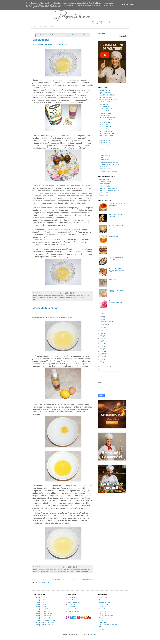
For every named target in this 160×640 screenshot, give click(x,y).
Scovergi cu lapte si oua (116, 225)
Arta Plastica (103, 597)
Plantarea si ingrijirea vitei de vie (109, 190)
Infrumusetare (47, 295)
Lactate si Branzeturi (105, 108)
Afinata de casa (104, 179)
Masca (68, 295)
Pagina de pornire (57, 579)
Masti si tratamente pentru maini (108, 162)
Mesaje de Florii (41, 602)
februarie (104, 324)
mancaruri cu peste (105, 142)
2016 (101, 354)
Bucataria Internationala (106, 97)
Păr (64, 297)
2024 (101, 333)
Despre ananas (103, 611)
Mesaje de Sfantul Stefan (43, 615)
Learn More (124, 5)
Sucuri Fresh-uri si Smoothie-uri (108, 133)
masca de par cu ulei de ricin (61, 569)
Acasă (34, 27)
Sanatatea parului (75, 297)
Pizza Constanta (72, 606)
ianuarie (104, 327)
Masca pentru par (38, 297)
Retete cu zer (103, 166)
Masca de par (40, 39)
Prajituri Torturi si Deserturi (107, 117)
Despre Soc (102, 606)
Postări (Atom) (45, 582)
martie (103, 319)
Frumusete (40, 295)
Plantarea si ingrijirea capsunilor (108, 188)
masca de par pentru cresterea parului (56, 571)
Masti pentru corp (104, 155)
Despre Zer (102, 609)
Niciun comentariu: (56, 567)
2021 (101, 341)
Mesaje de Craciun (41, 600)
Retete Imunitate (104, 124)
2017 (101, 351)
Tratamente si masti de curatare (108, 171)
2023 (101, 336)
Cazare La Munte (73, 600)
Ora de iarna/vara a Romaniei (108, 625)
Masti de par (50, 297)
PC (100, 627)
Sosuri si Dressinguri (105, 131)
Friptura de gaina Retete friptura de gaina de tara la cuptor (116, 270)
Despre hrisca (103, 613)
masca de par (74, 295)
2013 (101, 362)
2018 (101, 349)
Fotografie (102, 618)
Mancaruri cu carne (105, 113)
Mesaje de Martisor (41, 604)
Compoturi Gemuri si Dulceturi (108, 99)
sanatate (68, 297)
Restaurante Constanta (74, 611)
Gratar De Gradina (104, 186)
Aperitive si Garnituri (105, 93)
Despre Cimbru (103, 604)
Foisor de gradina (104, 184)
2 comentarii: (54, 293)
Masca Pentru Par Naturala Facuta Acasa (49, 45)
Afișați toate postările (79, 35)
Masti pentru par (58, 297)
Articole (101, 600)
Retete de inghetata (105, 126)
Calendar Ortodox (104, 602)
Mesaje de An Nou (41, 597)
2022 (101, 338)
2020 (101, 343)
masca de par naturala (84, 295)
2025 (101, 330)
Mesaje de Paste (41, 606)
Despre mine (43, 27)
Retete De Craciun (104, 122)
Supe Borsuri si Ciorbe (106, 136)
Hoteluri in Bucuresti (74, 602)
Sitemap (52, 27)
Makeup (63, 295)
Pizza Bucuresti (72, 604)
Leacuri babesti (103, 622)
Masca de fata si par (45, 308)
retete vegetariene (104, 145)
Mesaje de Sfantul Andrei (43, 609)
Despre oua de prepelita (106, 615)
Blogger (94, 634)
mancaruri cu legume (105, 138)
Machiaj (101, 153)
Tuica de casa (103, 195)
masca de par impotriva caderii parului (80, 569)
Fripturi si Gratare (104, 106)
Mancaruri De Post (104, 111)
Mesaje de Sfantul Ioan (43, 611)
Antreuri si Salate (104, 90)
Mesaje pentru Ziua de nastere (45, 622)
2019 (101, 346)
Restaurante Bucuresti (74, 609)
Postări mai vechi (87, 579)
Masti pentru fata (104, 157)
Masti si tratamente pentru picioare (109, 164)
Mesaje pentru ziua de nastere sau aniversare (115, 301)
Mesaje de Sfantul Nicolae (44, 613)
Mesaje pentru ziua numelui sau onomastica (117, 215)
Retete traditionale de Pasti (107, 129)
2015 (101, 356)
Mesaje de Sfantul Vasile (43, 618)
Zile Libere (102, 629)
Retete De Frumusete (82, 571)
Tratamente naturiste (105, 169)
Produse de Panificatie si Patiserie (109, 120)
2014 (101, 359)
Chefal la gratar (113, 247)
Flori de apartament (105, 181)
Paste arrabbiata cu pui (108, 321)
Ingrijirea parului (56, 295)
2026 (101, 317)
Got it (132, 5)
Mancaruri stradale (104, 115)
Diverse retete (103, 104)
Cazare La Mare (72, 597)
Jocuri (101, 620)
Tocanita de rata (113, 236)
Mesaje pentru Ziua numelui (44, 625)
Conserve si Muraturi (105, 102)
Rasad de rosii (103, 193)
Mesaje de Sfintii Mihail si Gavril (45, 620)
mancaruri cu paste (105, 140)
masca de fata (41, 569)
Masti (44, 297)
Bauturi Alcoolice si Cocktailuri (108, 95)
